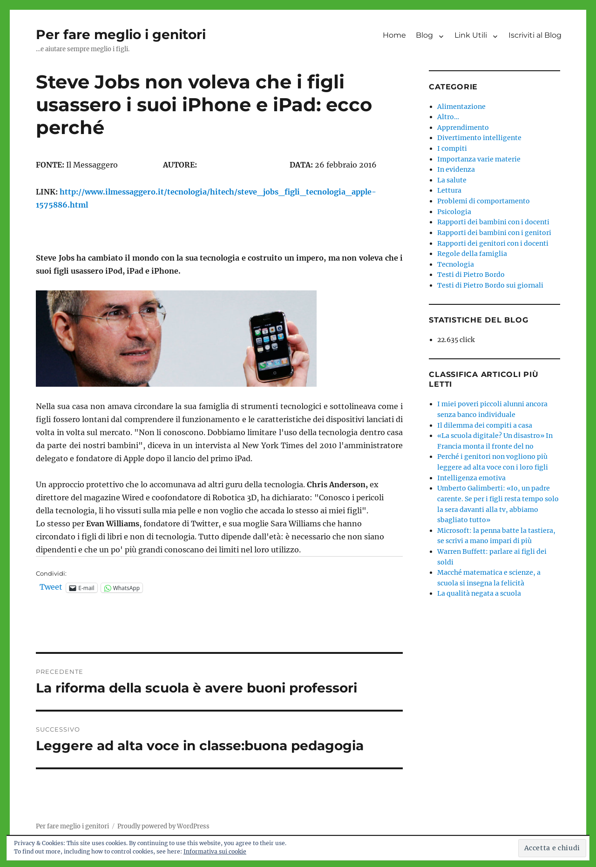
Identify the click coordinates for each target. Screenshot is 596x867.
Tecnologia (455, 264)
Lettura (449, 190)
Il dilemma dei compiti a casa (484, 425)
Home (394, 35)
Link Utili (470, 35)
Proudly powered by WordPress (163, 826)
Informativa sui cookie (214, 851)
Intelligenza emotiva (471, 478)
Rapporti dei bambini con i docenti (493, 222)
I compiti (452, 148)
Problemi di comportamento (483, 201)
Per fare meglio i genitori (121, 34)
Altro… (448, 117)
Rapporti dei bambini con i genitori (494, 233)
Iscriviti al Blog (535, 35)
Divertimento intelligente (479, 138)
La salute (452, 180)
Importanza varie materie (479, 159)
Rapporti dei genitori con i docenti (493, 243)
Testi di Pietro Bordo (471, 274)
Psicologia (454, 212)
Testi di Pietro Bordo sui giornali (490, 285)
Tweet (51, 587)
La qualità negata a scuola (479, 593)
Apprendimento (463, 127)
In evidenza (456, 169)
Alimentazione (461, 106)
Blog (424, 35)
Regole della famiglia (472, 253)
